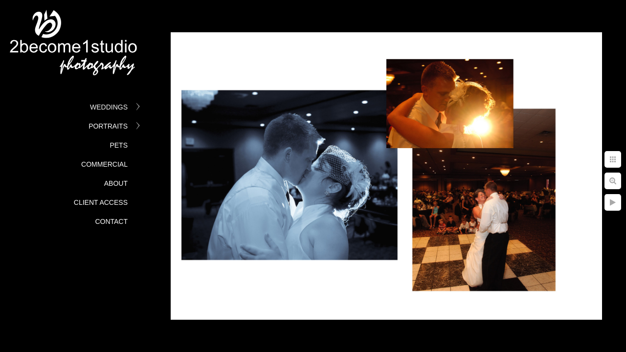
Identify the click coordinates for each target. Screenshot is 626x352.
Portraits (108, 126)
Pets (119, 145)
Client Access (101, 202)
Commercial (104, 164)
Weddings (109, 107)
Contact (111, 221)
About (116, 183)
